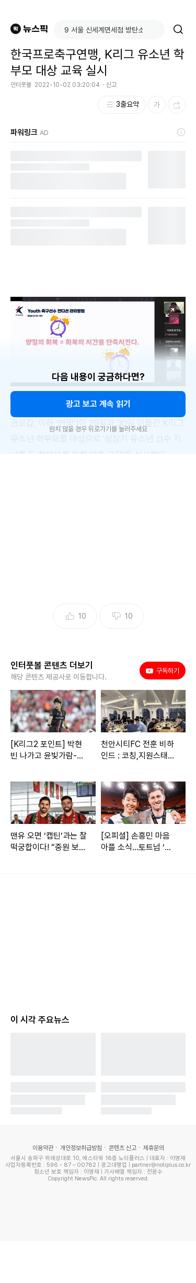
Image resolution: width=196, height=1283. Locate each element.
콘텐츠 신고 (122, 1148)
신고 (111, 84)
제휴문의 (153, 1148)
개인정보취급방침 (81, 1148)
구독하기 (162, 670)
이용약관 (42, 1148)
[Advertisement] (98, 1262)
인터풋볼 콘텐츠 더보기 (51, 665)
